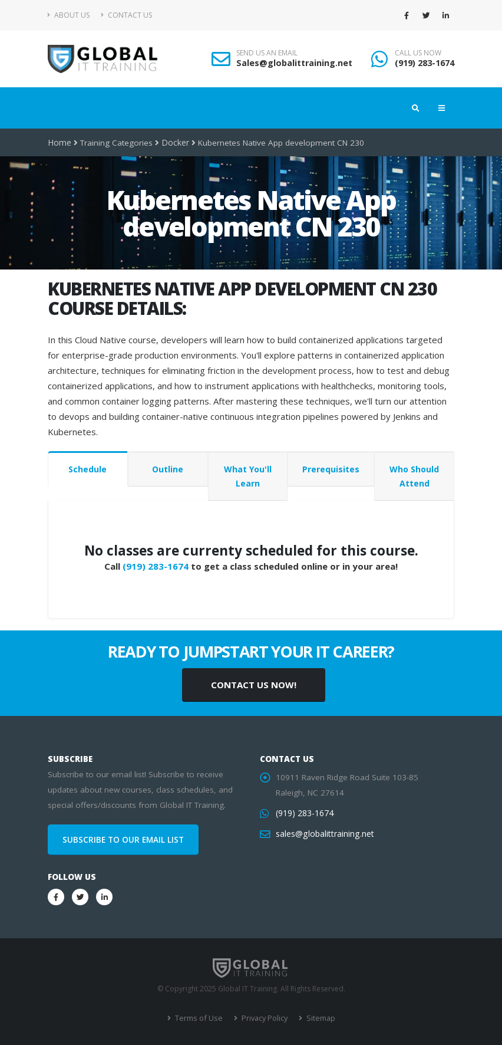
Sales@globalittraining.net (294, 62)
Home (59, 142)
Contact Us (126, 15)
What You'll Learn (248, 476)
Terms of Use (199, 1018)
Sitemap (317, 1018)
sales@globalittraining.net (323, 834)
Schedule (87, 469)
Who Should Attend (414, 476)
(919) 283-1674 (424, 62)
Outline (167, 469)
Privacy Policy (263, 1018)
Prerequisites (330, 469)
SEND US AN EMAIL (267, 53)
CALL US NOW (418, 53)
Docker (174, 142)
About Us (69, 15)
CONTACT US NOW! (253, 685)
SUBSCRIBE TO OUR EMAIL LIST (123, 839)
